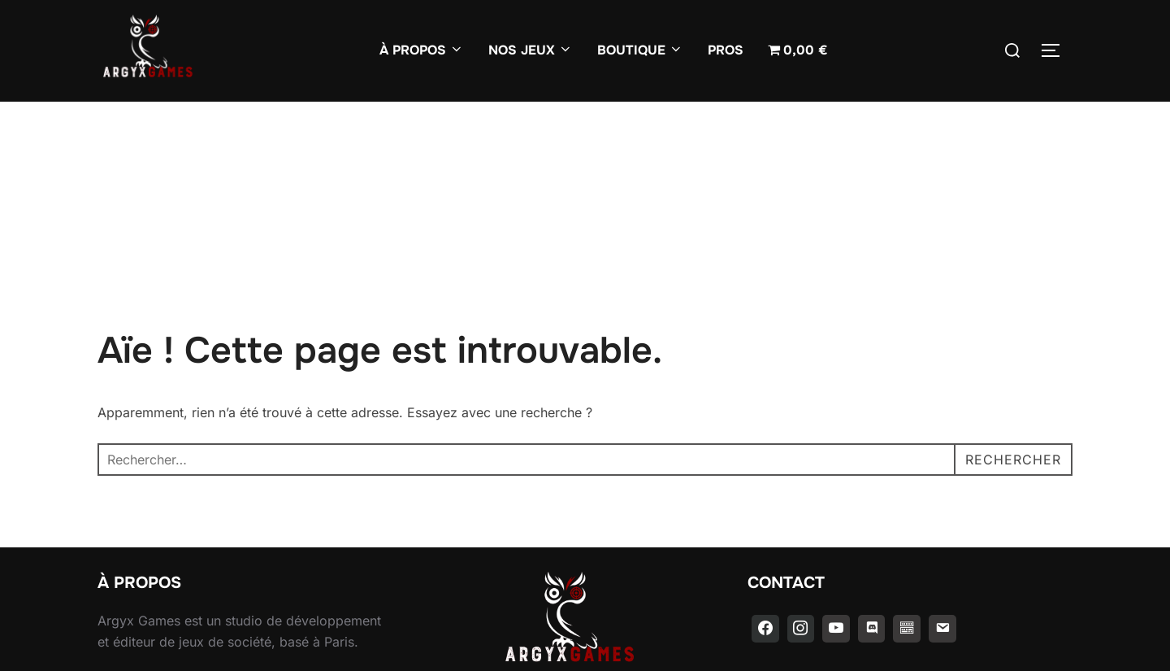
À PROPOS (421, 50)
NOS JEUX (530, 50)
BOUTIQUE (640, 50)
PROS (725, 50)
